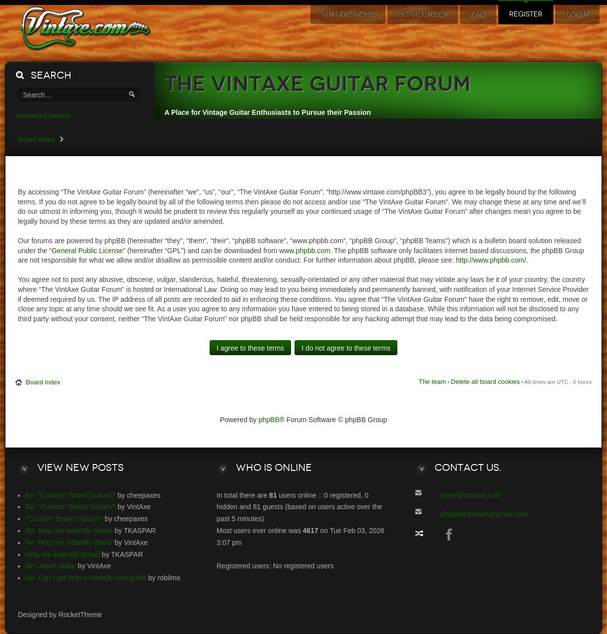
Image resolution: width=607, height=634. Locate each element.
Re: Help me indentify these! (69, 531)
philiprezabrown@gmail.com (484, 514)
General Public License (87, 251)
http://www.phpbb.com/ (491, 260)
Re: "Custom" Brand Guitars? (70, 495)
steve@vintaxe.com (470, 495)
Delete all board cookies (485, 381)
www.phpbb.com (304, 251)
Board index (36, 139)
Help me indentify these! (62, 554)
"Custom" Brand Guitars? (64, 519)
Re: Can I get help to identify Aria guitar (86, 578)
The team (432, 381)
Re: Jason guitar (50, 566)
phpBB (269, 420)
